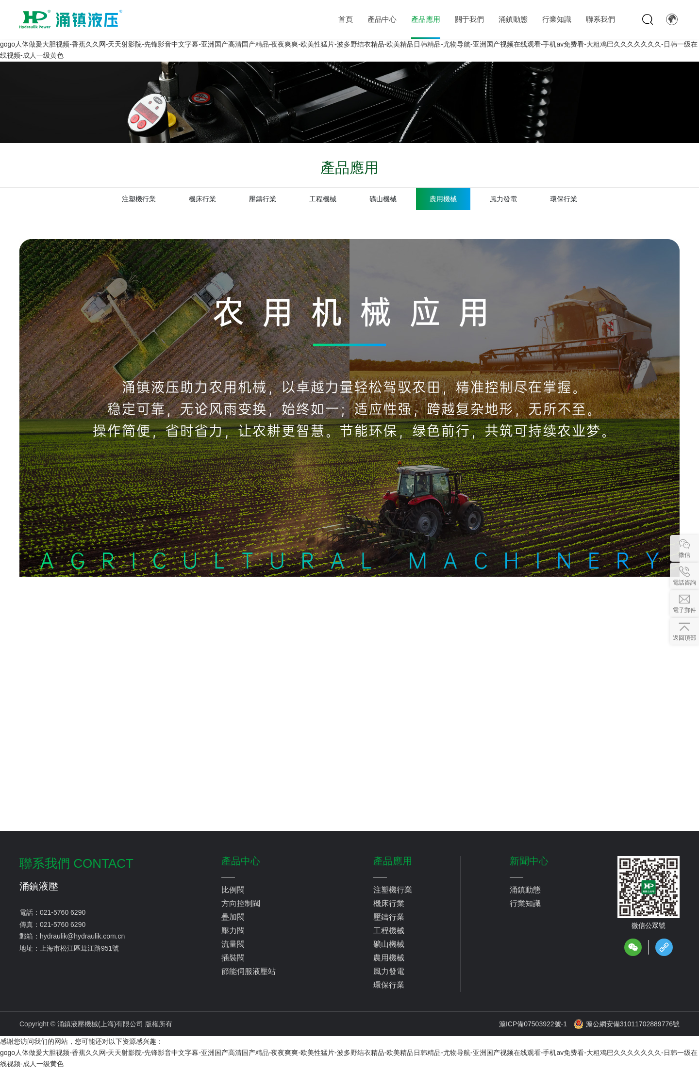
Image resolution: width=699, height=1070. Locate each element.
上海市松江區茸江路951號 (79, 948)
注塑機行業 (139, 199)
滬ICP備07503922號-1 (533, 1024)
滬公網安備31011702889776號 (627, 1024)
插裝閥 (233, 958)
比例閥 (233, 890)
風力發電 (503, 199)
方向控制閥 (240, 903)
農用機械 (443, 199)
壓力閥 (233, 930)
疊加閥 (233, 917)
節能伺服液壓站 (248, 971)
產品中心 (240, 861)
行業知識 (525, 903)
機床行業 (202, 199)
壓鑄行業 (262, 199)
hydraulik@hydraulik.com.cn (82, 936)
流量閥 (233, 944)
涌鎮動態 (525, 890)
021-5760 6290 (62, 912)
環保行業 (563, 199)
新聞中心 (529, 861)
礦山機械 (383, 199)
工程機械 (322, 199)
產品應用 (392, 861)
